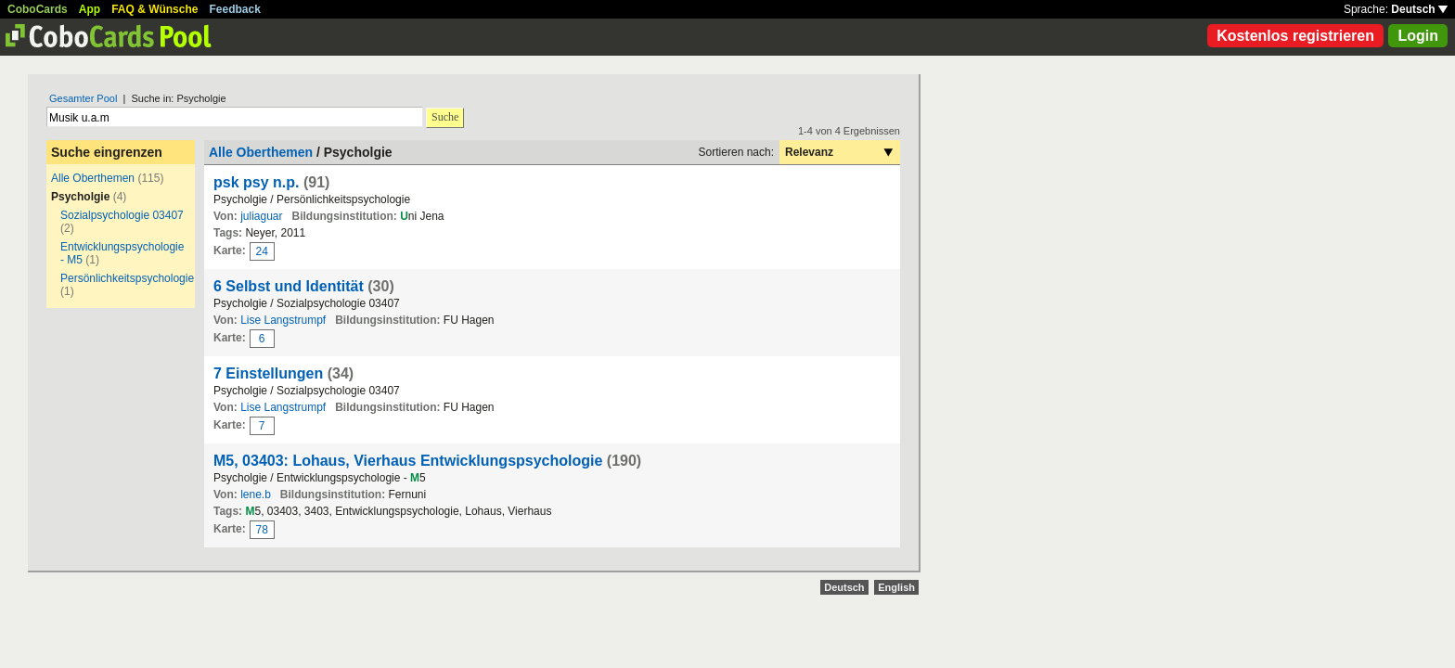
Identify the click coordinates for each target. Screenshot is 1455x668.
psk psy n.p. (256, 182)
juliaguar (261, 216)
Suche (444, 116)
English (896, 587)
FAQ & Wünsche (154, 9)
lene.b (255, 494)
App (89, 9)
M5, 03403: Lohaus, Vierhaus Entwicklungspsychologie (407, 461)
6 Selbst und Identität (288, 286)
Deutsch (1419, 9)
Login (1417, 36)
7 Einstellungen (268, 373)
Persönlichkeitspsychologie (127, 278)
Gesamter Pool (83, 98)
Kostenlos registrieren (1295, 36)
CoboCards (37, 9)
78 (262, 529)
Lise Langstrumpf (283, 320)
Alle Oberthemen (93, 178)
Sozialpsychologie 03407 (122, 215)
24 (262, 251)
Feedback (235, 9)
